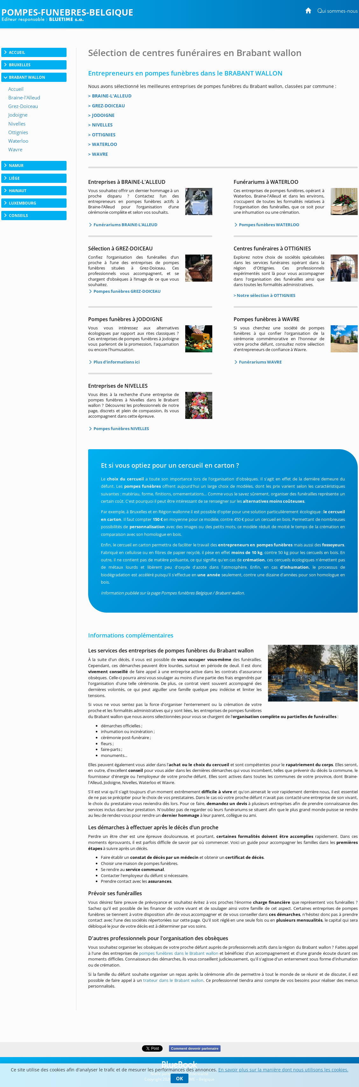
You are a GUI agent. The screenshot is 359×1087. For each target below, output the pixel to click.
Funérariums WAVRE (260, 362)
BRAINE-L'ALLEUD (111, 96)
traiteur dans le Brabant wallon (173, 980)
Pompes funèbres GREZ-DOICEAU (127, 291)
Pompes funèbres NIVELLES (121, 428)
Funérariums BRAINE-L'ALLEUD (125, 224)
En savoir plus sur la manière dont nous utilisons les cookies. (283, 1070)
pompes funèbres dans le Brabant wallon (178, 953)
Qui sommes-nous (337, 11)
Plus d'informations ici (116, 362)
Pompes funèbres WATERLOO (268, 224)
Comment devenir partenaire (194, 1048)
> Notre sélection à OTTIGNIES (264, 295)
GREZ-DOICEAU (108, 106)
